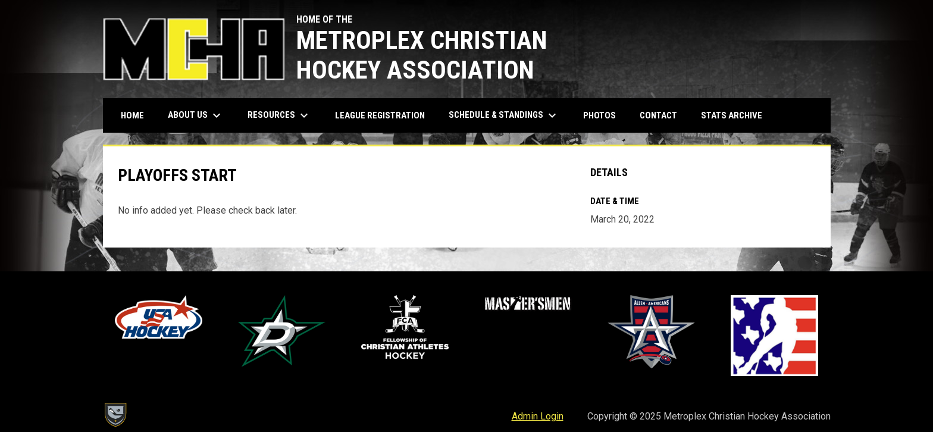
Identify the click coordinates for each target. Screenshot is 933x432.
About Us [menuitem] (196, 115)
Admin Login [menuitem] (537, 416)
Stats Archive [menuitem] (736, 115)
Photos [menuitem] (599, 115)
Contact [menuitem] (658, 115)
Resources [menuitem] (279, 115)
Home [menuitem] (132, 115)
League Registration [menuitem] (380, 115)
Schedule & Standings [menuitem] (504, 115)
